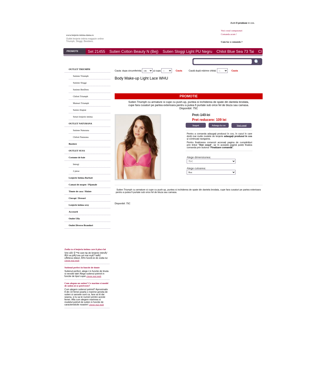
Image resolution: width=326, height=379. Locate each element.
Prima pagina (78, 4)
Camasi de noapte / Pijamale (83, 184)
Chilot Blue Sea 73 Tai (235, 51)
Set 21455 (96, 51)
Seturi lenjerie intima (83, 116)
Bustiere (73, 144)
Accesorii (73, 211)
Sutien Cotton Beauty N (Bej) (133, 51)
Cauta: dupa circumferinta (128, 70)
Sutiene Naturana (81, 130)
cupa (158, 70)
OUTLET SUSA (77, 150)
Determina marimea (161, 4)
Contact (244, 4)
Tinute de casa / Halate (80, 191)
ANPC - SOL (196, 325)
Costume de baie (77, 157)
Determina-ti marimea (160, 325)
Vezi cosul (241, 125)
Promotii (217, 4)
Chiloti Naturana (81, 137)
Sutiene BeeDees (81, 89)
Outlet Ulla (74, 218)
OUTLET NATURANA (80, 123)
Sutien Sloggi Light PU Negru (187, 51)
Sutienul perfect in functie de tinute (82, 267)
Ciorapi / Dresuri (77, 198)
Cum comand (114, 325)
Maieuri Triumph (81, 103)
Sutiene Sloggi (79, 82)
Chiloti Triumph (80, 96)
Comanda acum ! (229, 34)
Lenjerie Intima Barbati (81, 177)
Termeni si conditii (150, 320)
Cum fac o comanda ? (231, 42)
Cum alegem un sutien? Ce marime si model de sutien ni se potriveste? (86, 284)
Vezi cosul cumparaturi (231, 30)
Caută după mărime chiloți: (202, 70)
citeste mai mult (71, 260)
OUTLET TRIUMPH (79, 69)
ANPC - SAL (211, 325)
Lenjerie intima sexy (79, 205)
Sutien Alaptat (79, 110)
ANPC (185, 325)
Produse (105, 4)
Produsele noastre (88, 325)
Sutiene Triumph (81, 76)
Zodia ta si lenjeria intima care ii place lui (85, 249)
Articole (133, 4)
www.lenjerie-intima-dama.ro (80, 35)
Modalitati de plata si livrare (135, 325)
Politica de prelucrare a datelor (233, 325)
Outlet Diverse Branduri (81, 225)
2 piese (76, 171)
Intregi (76, 164)
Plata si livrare (189, 4)
